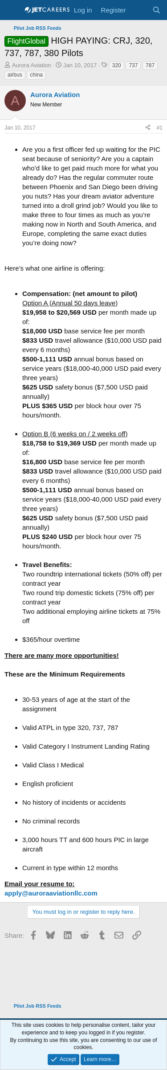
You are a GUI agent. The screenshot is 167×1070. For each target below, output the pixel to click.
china (36, 75)
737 (133, 65)
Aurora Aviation (31, 65)
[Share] (148, 128)
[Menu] (12, 10)
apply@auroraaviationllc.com (51, 893)
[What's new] (138, 10)
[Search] (156, 10)
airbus (15, 75)
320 (116, 65)
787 (150, 65)
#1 (160, 128)
